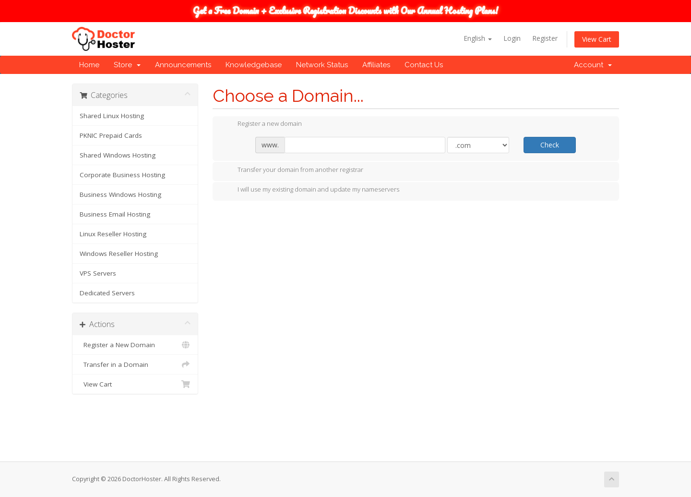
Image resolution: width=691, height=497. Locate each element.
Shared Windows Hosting (117, 155)
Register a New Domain (135, 345)
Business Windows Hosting (120, 194)
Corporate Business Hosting (122, 174)
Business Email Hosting (115, 214)
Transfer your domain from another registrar (292, 170)
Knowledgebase (254, 65)
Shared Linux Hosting (112, 115)
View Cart (596, 39)
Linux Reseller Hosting (113, 234)
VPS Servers (98, 273)
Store (127, 65)
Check (549, 144)
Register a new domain (262, 124)
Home (89, 65)
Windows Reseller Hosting (119, 253)
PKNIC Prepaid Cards (111, 135)
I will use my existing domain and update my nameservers (310, 190)
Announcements (183, 65)
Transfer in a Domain (135, 364)
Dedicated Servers (107, 293)
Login (512, 38)
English (478, 38)
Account (593, 65)
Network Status (322, 65)
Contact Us (424, 65)
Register (545, 38)
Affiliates (376, 65)
